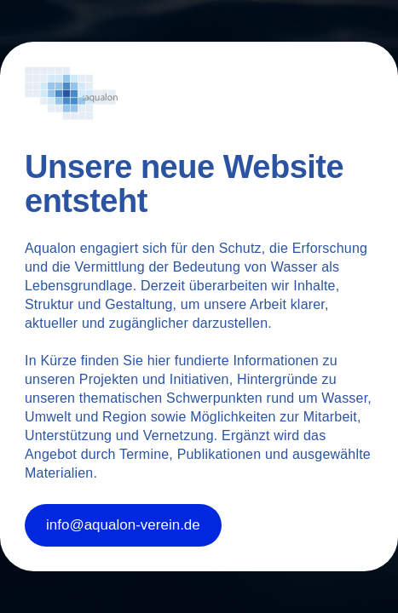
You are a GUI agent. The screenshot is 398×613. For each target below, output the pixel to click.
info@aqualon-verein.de (123, 525)
